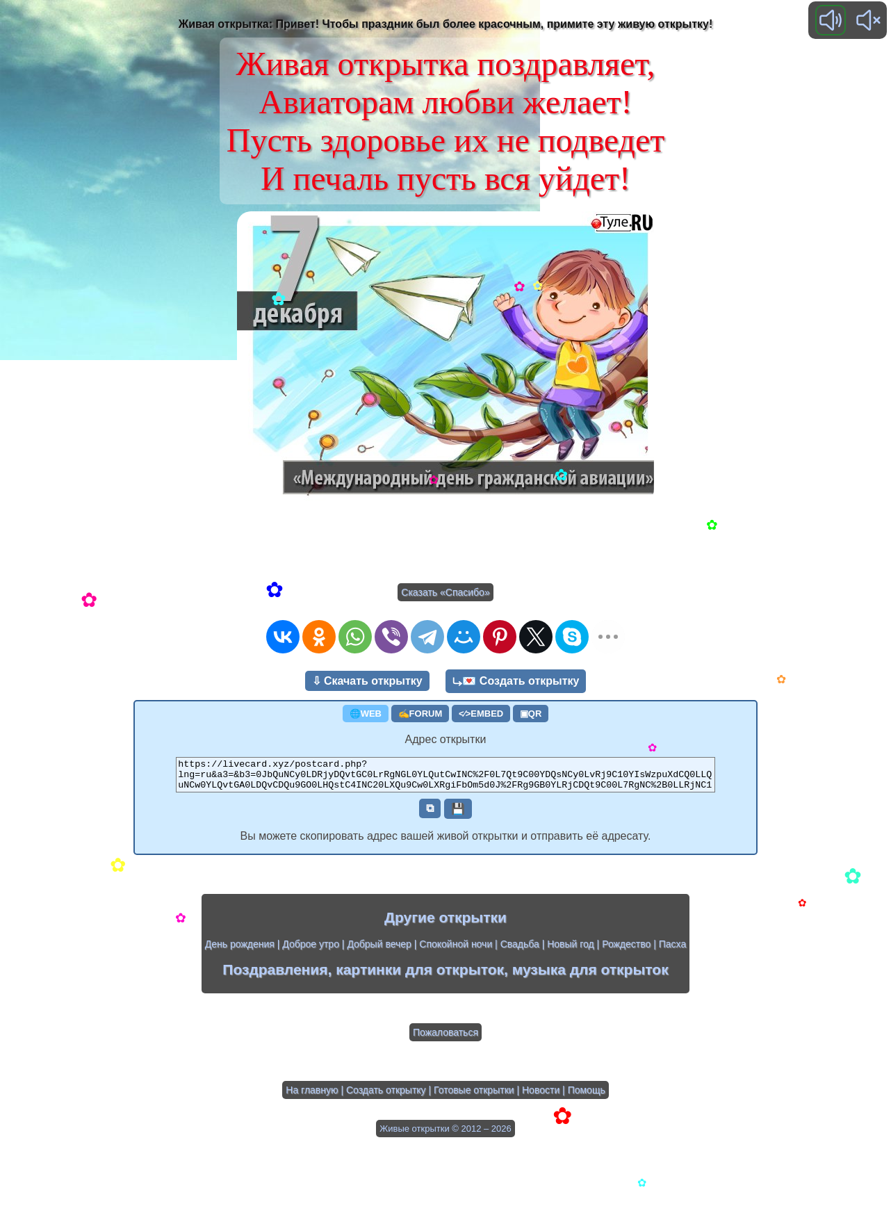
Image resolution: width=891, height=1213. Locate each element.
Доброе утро (310, 950)
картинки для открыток (420, 976)
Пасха (672, 950)
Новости (540, 1096)
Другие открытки (445, 923)
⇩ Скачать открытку (367, 681)
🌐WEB (366, 713)
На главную (312, 1096)
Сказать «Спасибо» (445, 592)
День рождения (240, 950)
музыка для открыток (590, 976)
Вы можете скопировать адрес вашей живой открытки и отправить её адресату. (445, 842)
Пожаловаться (445, 1038)
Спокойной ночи (455, 950)
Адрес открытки (446, 739)
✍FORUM (420, 713)
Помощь (586, 1096)
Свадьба (519, 950)
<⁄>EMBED (481, 713)
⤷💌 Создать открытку (515, 681)
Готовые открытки (474, 1096)
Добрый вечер (379, 950)
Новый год (570, 950)
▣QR (531, 713)
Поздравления (274, 976)
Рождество (626, 950)
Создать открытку (386, 1096)
